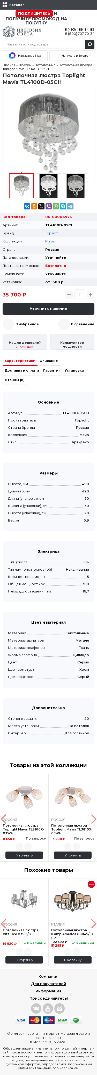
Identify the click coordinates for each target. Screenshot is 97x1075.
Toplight (52, 233)
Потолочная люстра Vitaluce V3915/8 (21, 932)
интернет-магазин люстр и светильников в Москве (60, 1037)
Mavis (50, 241)
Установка (74, 370)
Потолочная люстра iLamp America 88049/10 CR (72, 934)
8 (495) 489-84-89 (79, 29)
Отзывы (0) (15, 380)
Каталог (16, 5)
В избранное (27, 324)
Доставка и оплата (22, 370)
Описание (49, 361)
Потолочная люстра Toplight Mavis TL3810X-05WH (72, 829)
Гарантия (52, 370)
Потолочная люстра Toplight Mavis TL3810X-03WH (23, 829)
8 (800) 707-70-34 (79, 33)
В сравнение (82, 324)
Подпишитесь (34, 13)
